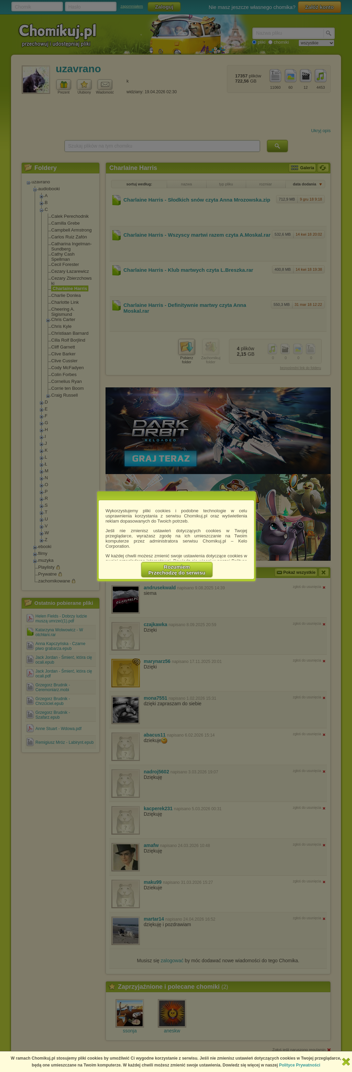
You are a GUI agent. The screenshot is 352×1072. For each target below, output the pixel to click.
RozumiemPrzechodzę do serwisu (177, 570)
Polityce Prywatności (299, 1065)
